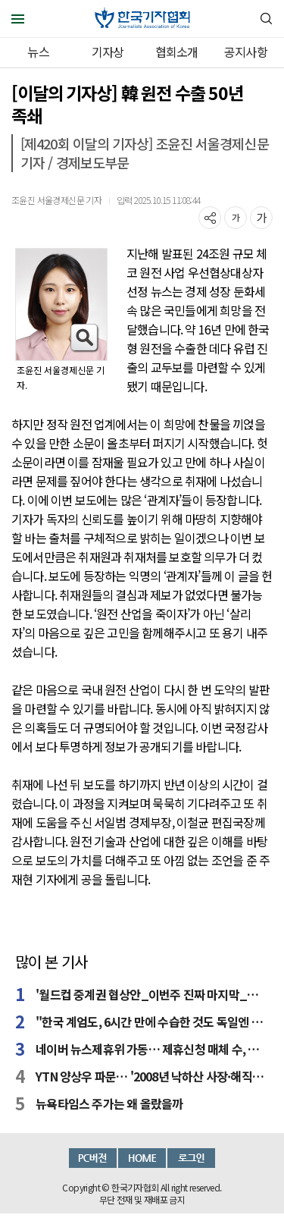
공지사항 (245, 51)
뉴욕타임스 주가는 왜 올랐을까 (109, 1103)
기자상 (108, 51)
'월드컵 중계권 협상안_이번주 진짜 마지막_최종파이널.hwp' (152, 994)
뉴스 (37, 51)
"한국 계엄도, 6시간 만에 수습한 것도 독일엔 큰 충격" (152, 1021)
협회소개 (176, 51)
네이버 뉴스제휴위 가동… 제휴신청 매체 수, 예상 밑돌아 (152, 1049)
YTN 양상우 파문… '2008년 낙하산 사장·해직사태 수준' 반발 (152, 1076)
